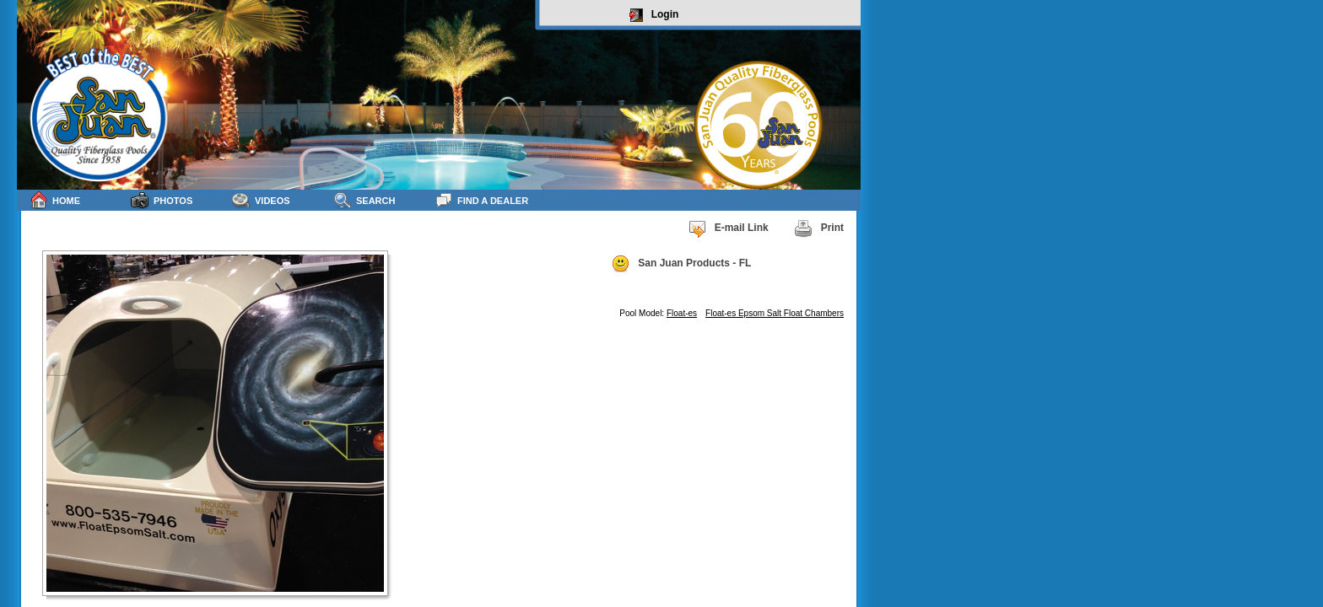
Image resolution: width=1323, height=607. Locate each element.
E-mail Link (728, 228)
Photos (161, 200)
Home (55, 200)
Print (819, 228)
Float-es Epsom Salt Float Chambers (774, 313)
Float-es (682, 313)
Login (654, 15)
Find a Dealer (481, 200)
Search (364, 200)
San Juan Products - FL (681, 264)
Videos (261, 200)
